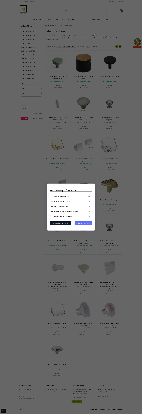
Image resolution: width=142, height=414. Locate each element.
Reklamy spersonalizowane (63, 216)
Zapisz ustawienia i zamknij (60, 223)
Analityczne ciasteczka (61, 206)
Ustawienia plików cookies (63, 190)
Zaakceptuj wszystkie (83, 223)
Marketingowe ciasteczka (62, 201)
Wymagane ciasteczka (61, 196)
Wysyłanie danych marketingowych (66, 211)
